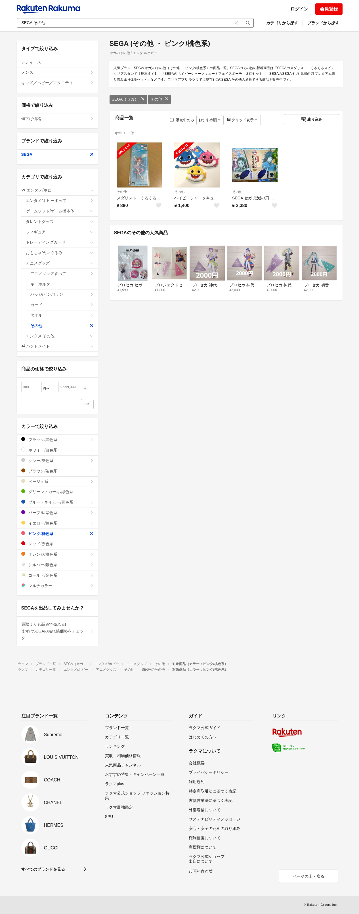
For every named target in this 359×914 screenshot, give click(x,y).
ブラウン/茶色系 (57, 470)
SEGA (57, 154)
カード (62, 304)
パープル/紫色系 (57, 512)
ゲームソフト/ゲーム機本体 (60, 211)
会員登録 (329, 9)
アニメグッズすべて (62, 273)
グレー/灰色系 (57, 460)
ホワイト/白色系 (57, 450)
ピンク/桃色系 (57, 533)
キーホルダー (62, 284)
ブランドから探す (323, 23)
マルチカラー (57, 585)
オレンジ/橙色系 (57, 554)
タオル (62, 315)
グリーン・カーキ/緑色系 (57, 491)
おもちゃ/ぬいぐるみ (60, 252)
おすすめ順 (209, 120)
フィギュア (60, 232)
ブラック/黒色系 (57, 439)
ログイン (299, 9)
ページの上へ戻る (308, 876)
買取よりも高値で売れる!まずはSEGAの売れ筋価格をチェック (57, 631)
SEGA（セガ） (128, 99)
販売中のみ (182, 120)
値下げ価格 (57, 118)
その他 (159, 99)
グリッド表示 (242, 120)
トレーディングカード (60, 242)
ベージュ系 (57, 481)
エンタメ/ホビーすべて (60, 200)
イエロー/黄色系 (57, 523)
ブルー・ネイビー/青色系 (57, 502)
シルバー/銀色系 (57, 564)
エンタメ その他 (60, 336)
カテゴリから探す (282, 23)
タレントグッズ (60, 221)
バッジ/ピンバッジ (62, 294)
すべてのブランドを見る (43, 869)
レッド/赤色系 (57, 543)
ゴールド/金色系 (57, 575)
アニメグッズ (60, 263)
